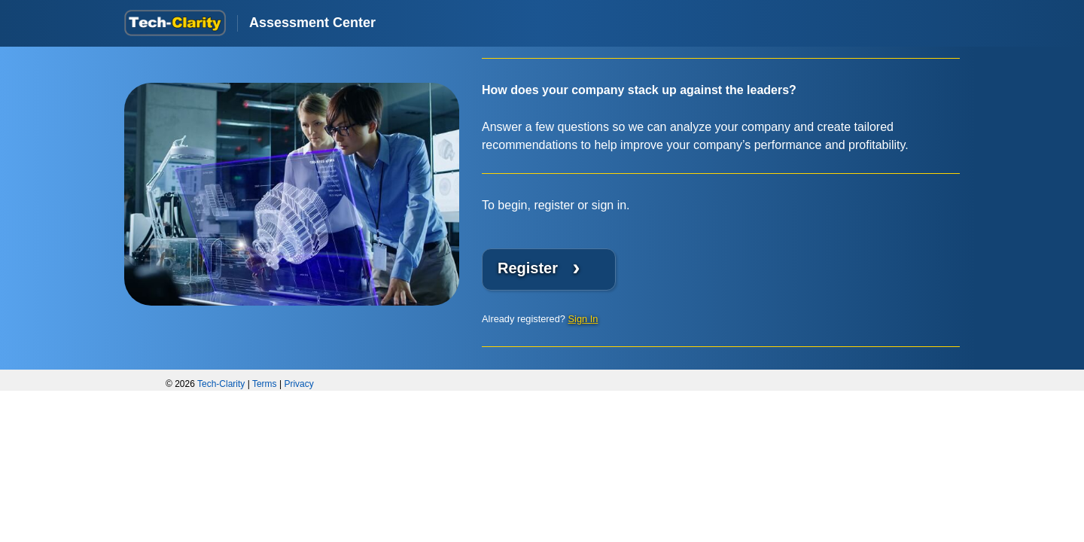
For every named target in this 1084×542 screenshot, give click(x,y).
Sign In (583, 318)
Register (539, 266)
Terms (264, 384)
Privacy (298, 384)
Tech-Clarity (221, 384)
